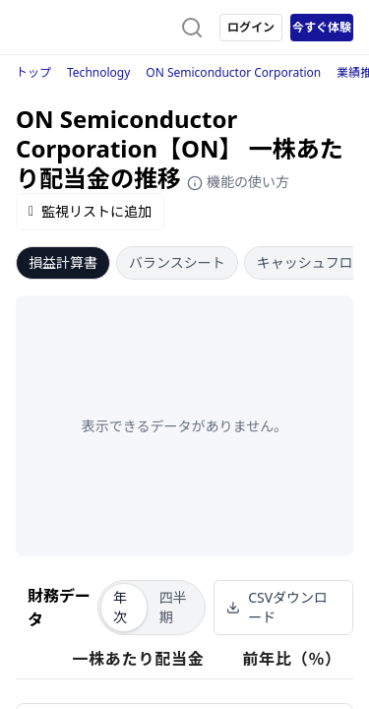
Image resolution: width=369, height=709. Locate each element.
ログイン (251, 27)
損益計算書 (63, 262)
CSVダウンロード (277, 607)
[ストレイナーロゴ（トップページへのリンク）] (94, 27)
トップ (33, 72)
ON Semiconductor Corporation (233, 72)
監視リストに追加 (90, 211)
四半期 (173, 607)
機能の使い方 (238, 181)
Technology (98, 72)
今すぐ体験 (321, 27)
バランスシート (177, 262)
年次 (120, 607)
